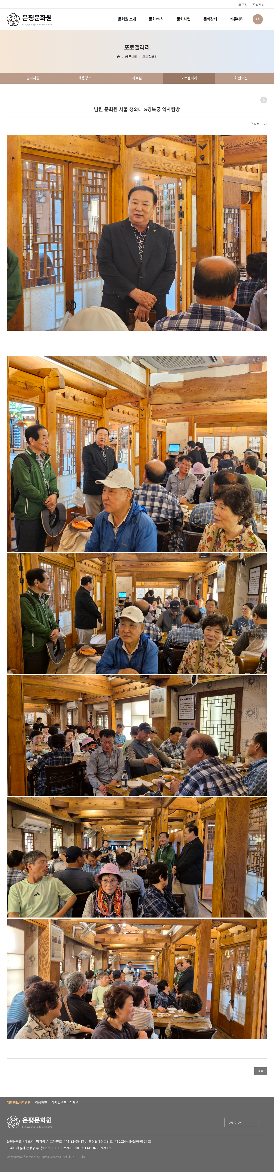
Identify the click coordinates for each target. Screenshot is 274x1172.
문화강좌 (210, 19)
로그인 (242, 4)
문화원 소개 (127, 19)
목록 (260, 1071)
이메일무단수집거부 (64, 1103)
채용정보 (84, 78)
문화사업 (183, 19)
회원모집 (240, 78)
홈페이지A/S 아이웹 (74, 1156)
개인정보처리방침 (19, 1103)
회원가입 (259, 4)
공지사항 (32, 78)
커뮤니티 (237, 19)
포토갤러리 (149, 57)
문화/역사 (156, 19)
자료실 (137, 78)
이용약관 (41, 1103)
